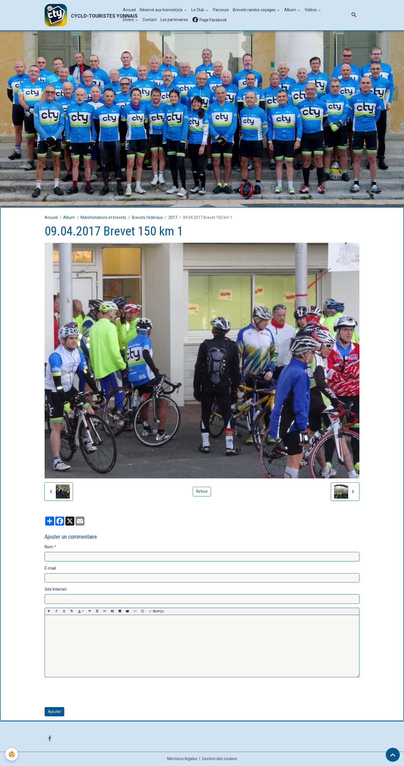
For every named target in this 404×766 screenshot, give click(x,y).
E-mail (50, 568)
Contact (150, 20)
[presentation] (87, 692)
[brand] (81, 15)
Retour (202, 491)
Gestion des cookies (219, 758)
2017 (172, 217)
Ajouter (54, 711)
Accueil (129, 10)
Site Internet (55, 589)
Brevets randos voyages (254, 10)
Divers (129, 20)
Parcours (221, 10)
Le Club (198, 10)
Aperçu (156, 611)
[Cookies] (12, 754)
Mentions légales (182, 758)
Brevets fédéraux (147, 217)
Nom (49, 547)
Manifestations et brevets (103, 217)
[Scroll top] (393, 755)
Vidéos (311, 10)
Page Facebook (209, 20)
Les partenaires (174, 20)
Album (290, 10)
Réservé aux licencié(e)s (161, 10)
